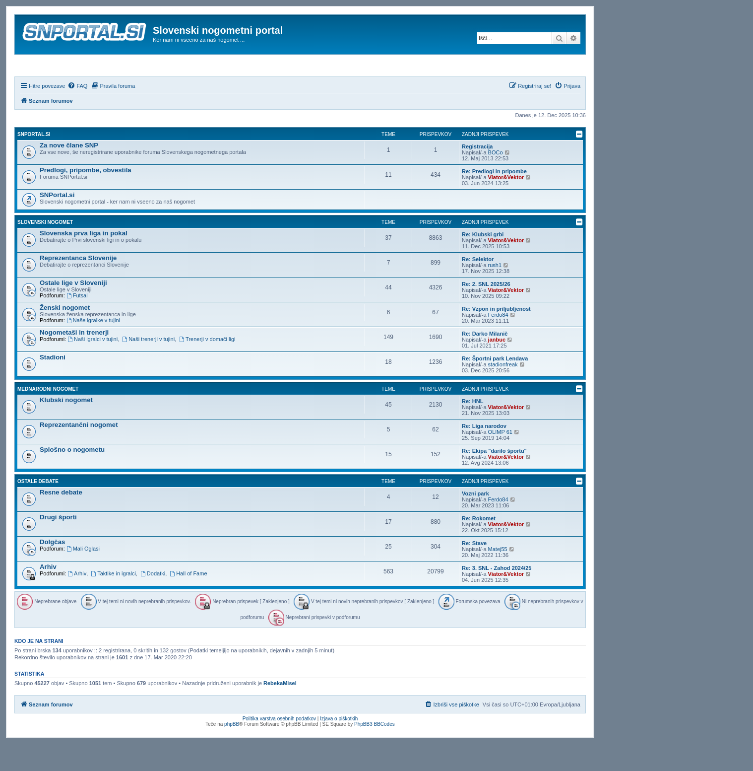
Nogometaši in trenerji (74, 359)
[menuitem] (77, 113)
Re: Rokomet (479, 545)
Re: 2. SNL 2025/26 (486, 311)
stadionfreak (503, 391)
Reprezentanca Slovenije (78, 284)
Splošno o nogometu (72, 476)
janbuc (496, 366)
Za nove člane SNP (69, 172)
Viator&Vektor (506, 204)
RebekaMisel (280, 710)
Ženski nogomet (65, 334)
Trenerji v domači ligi (207, 366)
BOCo (495, 179)
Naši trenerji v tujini (148, 366)
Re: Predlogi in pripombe (494, 198)
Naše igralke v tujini (93, 347)
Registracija (477, 173)
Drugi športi (58, 544)
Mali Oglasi (83, 575)
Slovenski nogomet (45, 249)
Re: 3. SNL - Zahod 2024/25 (496, 595)
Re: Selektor (478, 286)
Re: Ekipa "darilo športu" (494, 478)
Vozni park (475, 520)
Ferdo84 (498, 342)
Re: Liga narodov (484, 453)
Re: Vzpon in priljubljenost (496, 336)
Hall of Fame (188, 600)
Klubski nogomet (66, 426)
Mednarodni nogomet (47, 416)
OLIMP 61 (500, 459)
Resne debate (61, 519)
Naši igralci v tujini (92, 366)
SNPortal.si (33, 161)
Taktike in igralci (113, 600)
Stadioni (52, 384)
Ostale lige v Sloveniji (73, 309)
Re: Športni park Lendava (495, 385)
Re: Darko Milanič (484, 360)
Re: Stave (474, 570)
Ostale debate (38, 508)
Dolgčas (52, 568)
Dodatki (152, 600)
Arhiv (48, 593)
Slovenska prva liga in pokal (83, 260)
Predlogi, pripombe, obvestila (85, 197)
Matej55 (497, 576)
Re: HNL (472, 428)
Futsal (77, 322)
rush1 (495, 292)
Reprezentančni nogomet (79, 451)
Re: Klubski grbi (482, 261)
